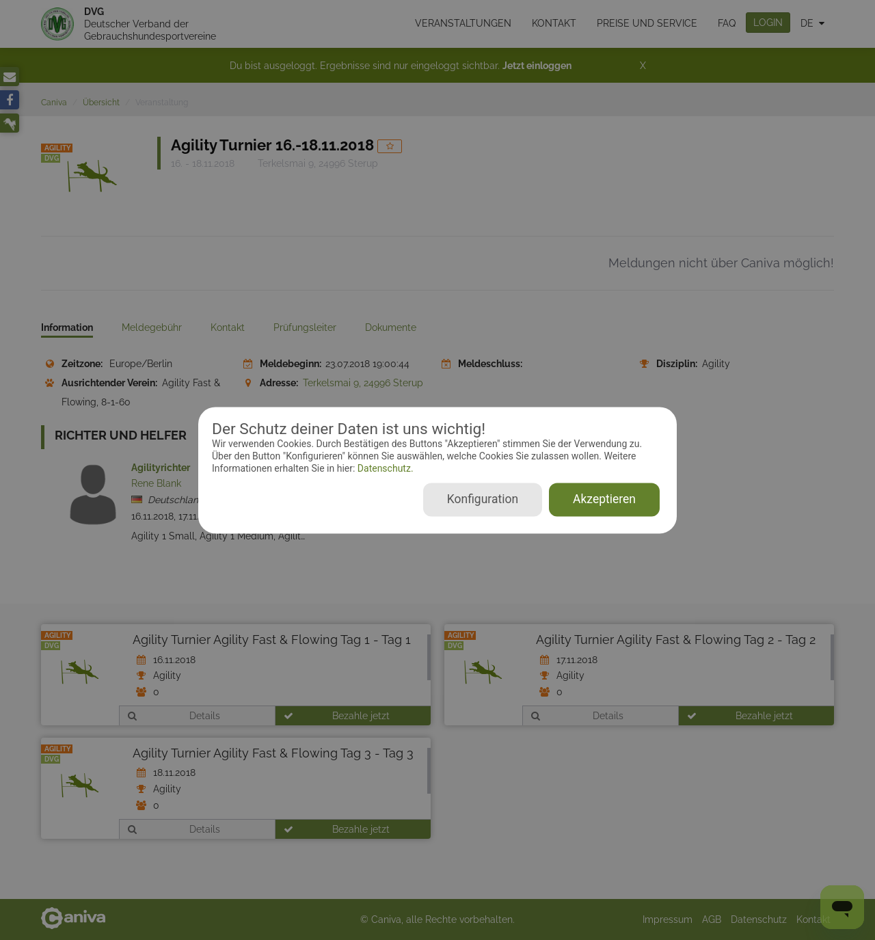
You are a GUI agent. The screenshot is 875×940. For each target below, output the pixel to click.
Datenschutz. (384, 469)
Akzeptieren (604, 499)
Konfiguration (482, 499)
